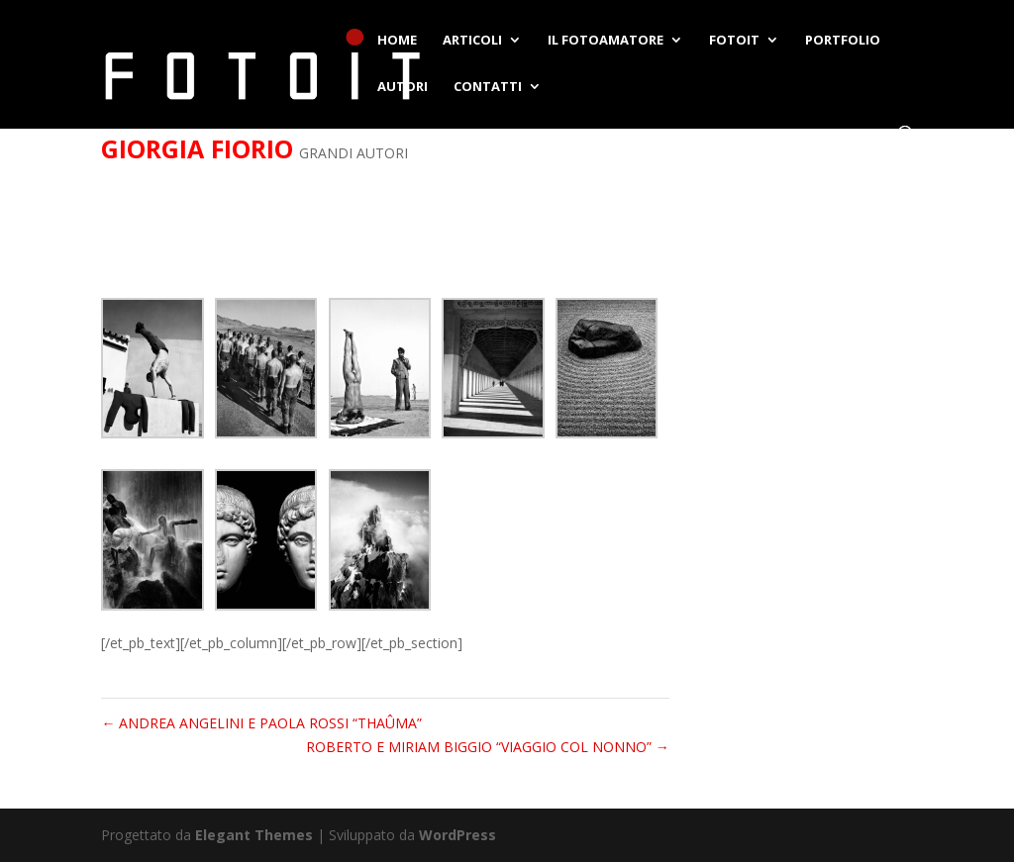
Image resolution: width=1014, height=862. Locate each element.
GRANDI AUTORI (353, 153)
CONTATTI (488, 87)
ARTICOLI (472, 40)
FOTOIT (734, 40)
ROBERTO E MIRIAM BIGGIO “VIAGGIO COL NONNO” (487, 746)
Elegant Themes (254, 834)
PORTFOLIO (842, 40)
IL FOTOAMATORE (605, 40)
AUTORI (402, 87)
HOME (397, 40)
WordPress (457, 834)
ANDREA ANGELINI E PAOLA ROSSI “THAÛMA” (261, 723)
